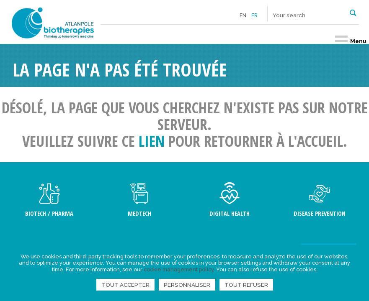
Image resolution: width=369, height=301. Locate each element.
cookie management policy (179, 269)
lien (152, 141)
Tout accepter (125, 284)
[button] (353, 12)
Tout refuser (246, 284)
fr (254, 15)
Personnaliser (187, 284)
